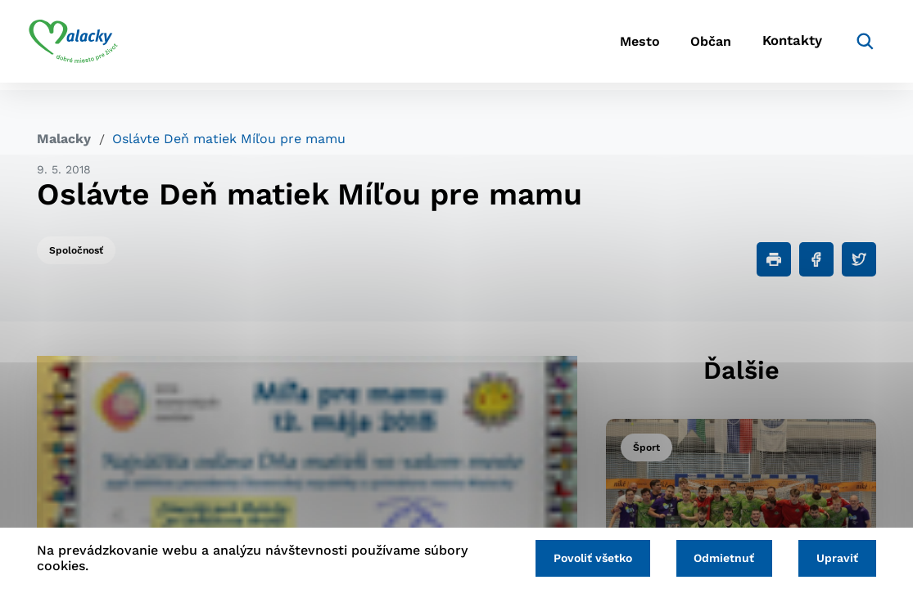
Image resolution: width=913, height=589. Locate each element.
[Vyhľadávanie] (851, 45)
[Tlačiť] (774, 259)
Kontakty (781, 45)
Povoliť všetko (584, 557)
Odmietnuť (719, 557)
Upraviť (836, 557)
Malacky (64, 138)
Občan (690, 45)
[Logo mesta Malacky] (81, 45)
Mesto (609, 45)
